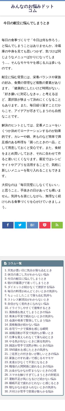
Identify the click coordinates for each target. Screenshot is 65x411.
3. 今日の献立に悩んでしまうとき (25, 278)
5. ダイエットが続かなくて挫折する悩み (30, 287)
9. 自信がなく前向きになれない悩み (27, 303)
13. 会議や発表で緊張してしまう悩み (28, 320)
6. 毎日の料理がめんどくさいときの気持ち (31, 291)
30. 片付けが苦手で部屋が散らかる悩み (29, 391)
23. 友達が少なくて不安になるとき (26, 362)
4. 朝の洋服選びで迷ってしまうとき (27, 282)
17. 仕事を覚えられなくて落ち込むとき (29, 337)
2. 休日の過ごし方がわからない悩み (27, 274)
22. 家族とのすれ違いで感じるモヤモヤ (29, 358)
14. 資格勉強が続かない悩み (22, 324)
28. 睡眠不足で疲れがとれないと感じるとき (32, 383)
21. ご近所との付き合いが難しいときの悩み (32, 353)
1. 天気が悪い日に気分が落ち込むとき (28, 270)
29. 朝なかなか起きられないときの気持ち (30, 387)
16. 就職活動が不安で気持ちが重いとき (29, 332)
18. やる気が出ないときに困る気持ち (28, 341)
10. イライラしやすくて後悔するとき (28, 307)
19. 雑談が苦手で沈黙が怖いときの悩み (29, 345)
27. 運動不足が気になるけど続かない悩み (30, 378)
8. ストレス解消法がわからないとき (27, 299)
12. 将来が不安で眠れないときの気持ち (29, 316)
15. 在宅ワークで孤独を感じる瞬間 (26, 328)
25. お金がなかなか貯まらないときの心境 (30, 370)
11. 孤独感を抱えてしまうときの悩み (28, 312)
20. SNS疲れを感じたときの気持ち (26, 349)
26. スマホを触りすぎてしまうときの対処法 (32, 374)
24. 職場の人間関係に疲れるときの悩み (29, 366)
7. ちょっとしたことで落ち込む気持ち (28, 295)
